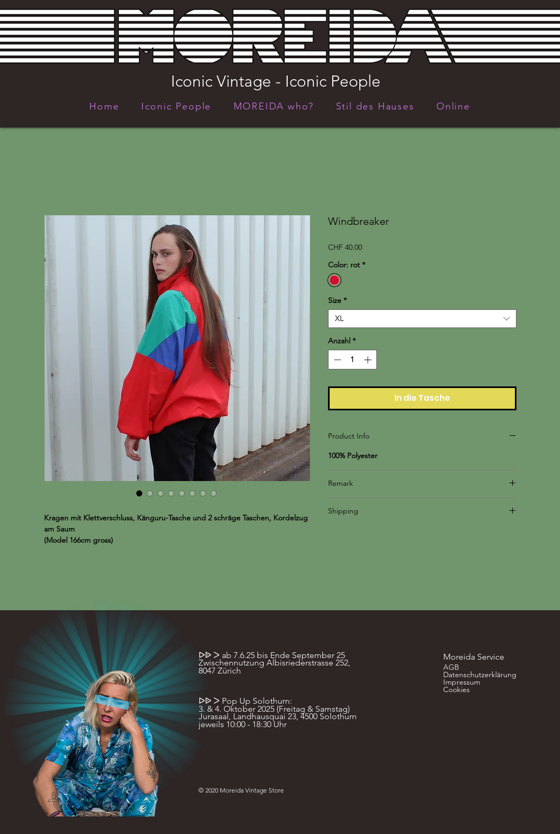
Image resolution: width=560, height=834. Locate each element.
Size (337, 300)
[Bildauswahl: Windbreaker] (139, 493)
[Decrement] (336, 359)
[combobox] (422, 318)
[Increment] (368, 359)
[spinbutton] (352, 359)
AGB (451, 667)
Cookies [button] (456, 689)
